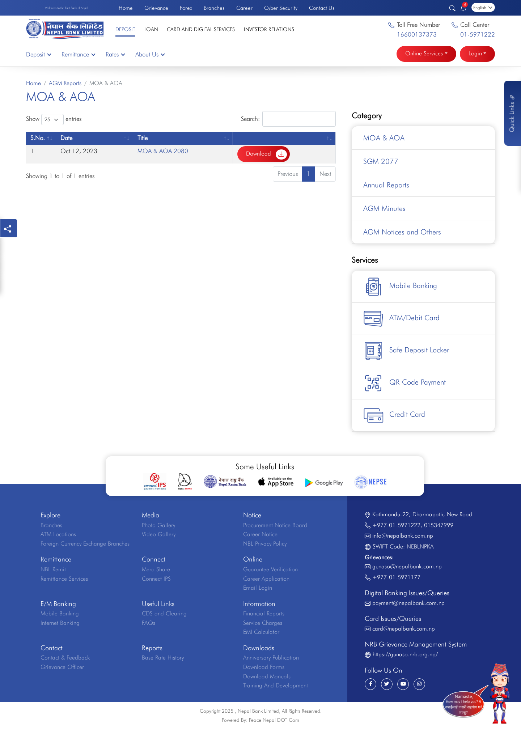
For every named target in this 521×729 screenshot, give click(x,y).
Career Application (266, 578)
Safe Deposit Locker (406, 351)
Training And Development (275, 685)
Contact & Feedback (65, 657)
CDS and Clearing (164, 613)
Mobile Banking (400, 286)
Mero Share (156, 569)
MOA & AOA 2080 (162, 150)
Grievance (156, 7)
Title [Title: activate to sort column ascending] (142, 137)
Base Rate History (163, 657)
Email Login (257, 587)
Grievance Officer (62, 667)
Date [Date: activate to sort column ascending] (66, 137)
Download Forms (263, 667)
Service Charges (262, 622)
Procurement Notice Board (275, 525)
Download (266, 154)
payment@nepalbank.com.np (408, 602)
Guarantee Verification (270, 569)
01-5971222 (477, 34)
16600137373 (417, 34)
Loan (151, 29)
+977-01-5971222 (396, 525)
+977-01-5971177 (396, 577)
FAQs (148, 622)
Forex (186, 7)
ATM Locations (58, 534)
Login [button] (475, 53)
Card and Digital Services (201, 29)
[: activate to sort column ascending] (284, 138)
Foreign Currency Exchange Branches (85, 543)
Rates (115, 54)
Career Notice (260, 534)
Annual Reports (386, 185)
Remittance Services (64, 578)
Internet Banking (60, 622)
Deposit (125, 29)
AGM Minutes (384, 208)
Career (244, 7)
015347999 (438, 525)
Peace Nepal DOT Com (274, 720)
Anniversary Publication (271, 657)
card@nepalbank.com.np (403, 628)
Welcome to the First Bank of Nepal (67, 8)
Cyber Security (280, 7)
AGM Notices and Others (402, 232)
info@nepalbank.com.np (402, 535)
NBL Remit (53, 569)
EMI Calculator (261, 631)
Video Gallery (158, 534)
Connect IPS (156, 578)
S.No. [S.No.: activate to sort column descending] (37, 137)
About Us (149, 54)
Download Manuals (267, 676)
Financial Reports (263, 613)
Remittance (78, 54)
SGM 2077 (380, 161)
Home (126, 7)
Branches (214, 7)
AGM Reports (65, 83)
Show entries (53, 119)
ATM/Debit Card (401, 319)
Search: (288, 119)
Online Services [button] (424, 53)
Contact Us (322, 7)
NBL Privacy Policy (265, 543)
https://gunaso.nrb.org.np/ (405, 654)
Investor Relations (269, 29)
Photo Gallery (158, 525)
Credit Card (394, 415)
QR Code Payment (404, 383)
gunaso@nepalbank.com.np (407, 566)
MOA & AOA (383, 137)
